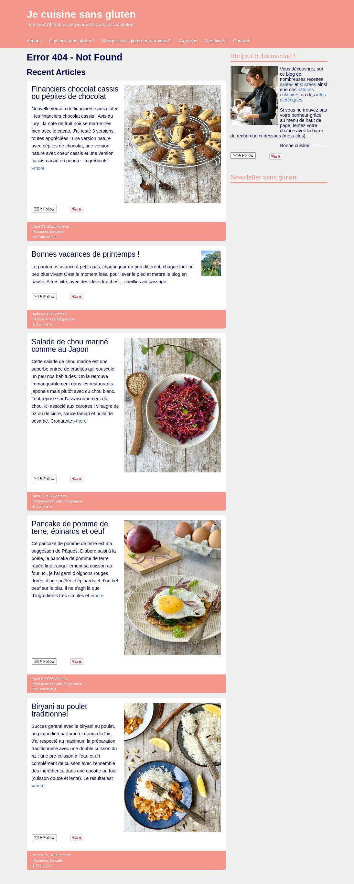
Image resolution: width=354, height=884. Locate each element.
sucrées (308, 84)
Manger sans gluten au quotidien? (136, 40)
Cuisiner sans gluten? (71, 40)
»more (38, 168)
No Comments (45, 237)
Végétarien (73, 501)
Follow (44, 209)
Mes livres (215, 40)
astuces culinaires (297, 92)
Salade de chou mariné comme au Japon (70, 345)
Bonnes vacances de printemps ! (86, 254)
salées (287, 84)
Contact (241, 40)
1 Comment (42, 324)
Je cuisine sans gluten (81, 14)
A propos (188, 40)
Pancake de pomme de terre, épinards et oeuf (70, 527)
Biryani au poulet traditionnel (59, 710)
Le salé (56, 501)
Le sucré (57, 231)
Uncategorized (62, 319)
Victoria (63, 226)
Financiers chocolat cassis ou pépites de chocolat (75, 93)
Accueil (34, 40)
